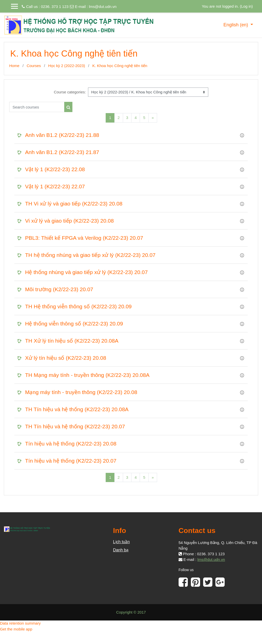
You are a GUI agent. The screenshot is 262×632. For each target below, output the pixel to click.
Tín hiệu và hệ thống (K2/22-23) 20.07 (70, 461)
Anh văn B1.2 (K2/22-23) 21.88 (62, 135)
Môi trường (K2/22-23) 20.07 (59, 289)
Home (14, 65)
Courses (34, 65)
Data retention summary (20, 623)
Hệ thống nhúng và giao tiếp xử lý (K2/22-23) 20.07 (86, 272)
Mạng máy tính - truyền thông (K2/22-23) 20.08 (81, 392)
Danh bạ (121, 550)
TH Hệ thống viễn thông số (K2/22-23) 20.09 (78, 306)
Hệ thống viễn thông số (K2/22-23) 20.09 (74, 323)
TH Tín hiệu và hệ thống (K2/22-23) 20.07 (75, 426)
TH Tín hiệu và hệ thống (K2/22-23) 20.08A (76, 409)
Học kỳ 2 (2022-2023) (66, 65)
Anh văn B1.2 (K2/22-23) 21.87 (62, 152)
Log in (246, 6)
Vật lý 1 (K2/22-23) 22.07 (55, 186)
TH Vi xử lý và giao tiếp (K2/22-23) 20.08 (73, 203)
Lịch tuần (121, 542)
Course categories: (70, 92)
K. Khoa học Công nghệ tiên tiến (119, 65)
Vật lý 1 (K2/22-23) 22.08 (55, 169)
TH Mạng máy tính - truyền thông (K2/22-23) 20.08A (87, 375)
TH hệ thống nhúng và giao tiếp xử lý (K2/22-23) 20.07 (90, 255)
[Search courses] (36, 107)
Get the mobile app (16, 629)
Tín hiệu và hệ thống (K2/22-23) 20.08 (70, 443)
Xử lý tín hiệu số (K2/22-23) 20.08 (65, 358)
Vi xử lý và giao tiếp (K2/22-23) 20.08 (69, 221)
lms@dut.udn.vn (102, 6)
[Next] (152, 118)
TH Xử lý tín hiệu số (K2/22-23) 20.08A (71, 341)
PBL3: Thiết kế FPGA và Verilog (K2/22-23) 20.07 (84, 238)
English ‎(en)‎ (236, 24)
